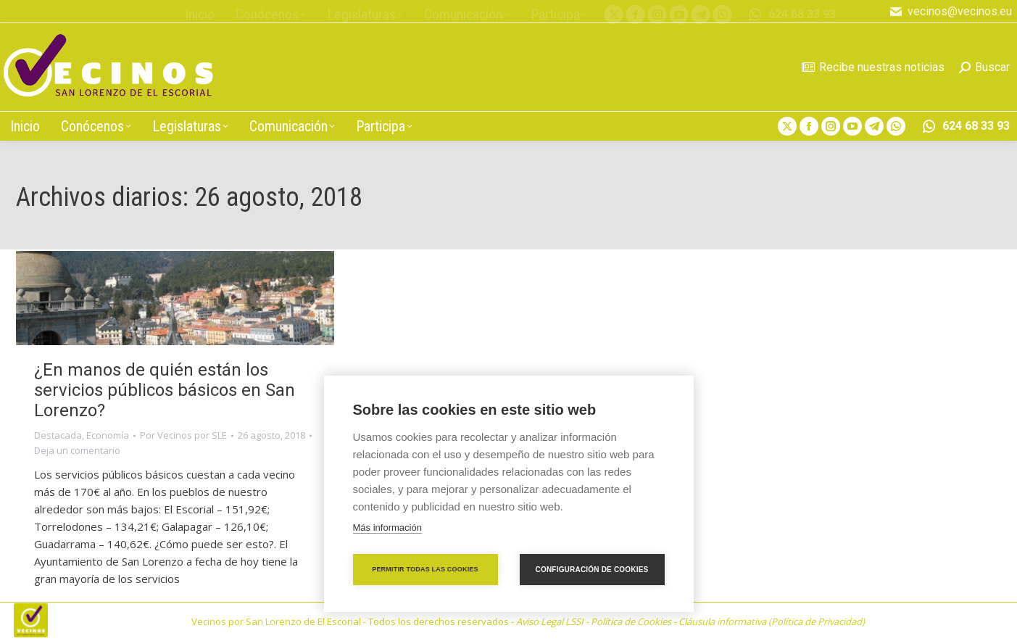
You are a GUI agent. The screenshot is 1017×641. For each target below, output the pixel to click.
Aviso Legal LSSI (550, 621)
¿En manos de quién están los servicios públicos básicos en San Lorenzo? (164, 390)
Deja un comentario (77, 450)
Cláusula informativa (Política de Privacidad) (771, 621)
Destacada (58, 435)
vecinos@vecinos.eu (950, 12)
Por (183, 435)
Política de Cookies (631, 621)
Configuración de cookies (592, 570)
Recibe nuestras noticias (873, 67)
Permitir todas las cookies (425, 569)
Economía (107, 435)
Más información (387, 527)
